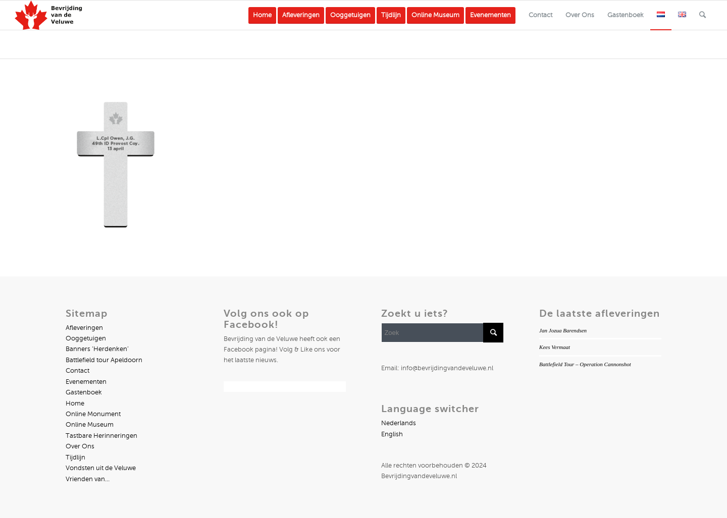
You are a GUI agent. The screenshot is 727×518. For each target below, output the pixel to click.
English (392, 434)
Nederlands (398, 423)
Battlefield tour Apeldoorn (104, 360)
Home (75, 403)
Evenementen (86, 381)
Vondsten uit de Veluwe (101, 468)
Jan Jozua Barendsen (563, 330)
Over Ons (80, 446)
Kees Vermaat (554, 347)
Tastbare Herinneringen (101, 435)
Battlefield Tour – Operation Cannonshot (585, 364)
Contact (77, 370)
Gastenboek (84, 392)
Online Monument (93, 414)
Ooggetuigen (86, 338)
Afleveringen (84, 327)
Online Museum (90, 424)
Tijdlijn (75, 457)
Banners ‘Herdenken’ (97, 349)
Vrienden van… (88, 479)
